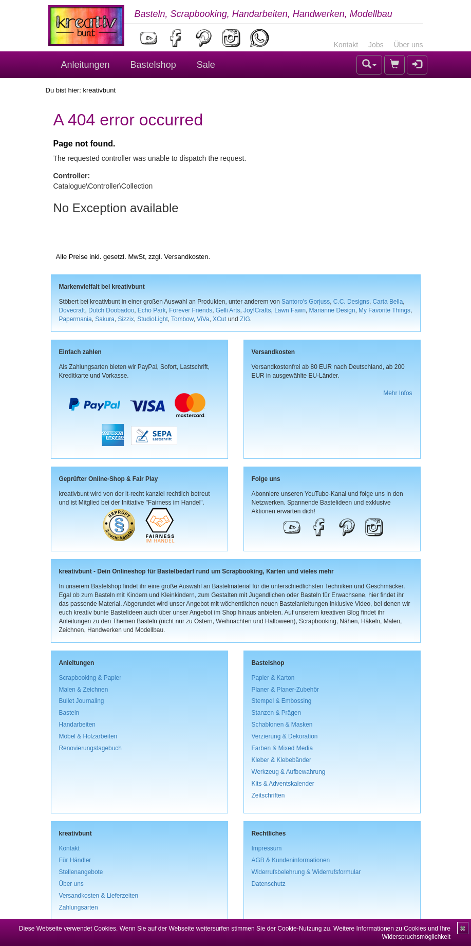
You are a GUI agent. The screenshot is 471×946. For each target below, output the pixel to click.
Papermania (75, 319)
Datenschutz (269, 883)
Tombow (182, 319)
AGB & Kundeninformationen (291, 860)
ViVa (203, 319)
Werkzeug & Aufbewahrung (289, 771)
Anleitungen (85, 65)
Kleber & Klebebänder (281, 760)
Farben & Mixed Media (282, 748)
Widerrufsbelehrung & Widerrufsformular (306, 872)
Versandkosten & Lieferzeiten (99, 895)
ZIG (245, 319)
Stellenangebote (81, 872)
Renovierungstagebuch (90, 748)
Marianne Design (332, 310)
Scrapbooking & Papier (90, 677)
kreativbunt (99, 90)
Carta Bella (388, 301)
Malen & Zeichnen (83, 689)
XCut (219, 319)
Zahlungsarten (78, 907)
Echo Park (152, 310)
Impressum (267, 848)
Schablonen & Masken (282, 724)
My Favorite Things (384, 310)
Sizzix (126, 319)
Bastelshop (153, 65)
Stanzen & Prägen (277, 712)
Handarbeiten (77, 724)
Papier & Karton (273, 677)
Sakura (105, 319)
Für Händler (75, 860)
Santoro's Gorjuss (305, 301)
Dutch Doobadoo (111, 310)
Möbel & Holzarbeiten (88, 736)
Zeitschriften (268, 795)
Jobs (376, 45)
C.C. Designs (351, 301)
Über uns (408, 45)
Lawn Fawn (290, 310)
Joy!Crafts (257, 310)
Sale (206, 65)
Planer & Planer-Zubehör (285, 689)
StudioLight (152, 319)
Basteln (69, 712)
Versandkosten (186, 257)
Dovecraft (72, 310)
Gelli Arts (228, 310)
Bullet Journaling (81, 700)
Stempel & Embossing (282, 700)
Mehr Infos (397, 393)
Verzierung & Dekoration (285, 736)
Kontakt (346, 45)
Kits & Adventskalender (283, 783)
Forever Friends (190, 310)
